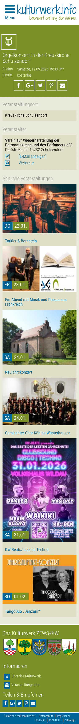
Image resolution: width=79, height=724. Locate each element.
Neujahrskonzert (18, 372)
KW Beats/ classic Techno (26, 549)
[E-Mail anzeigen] (33, 156)
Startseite (40, 720)
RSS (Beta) (55, 720)
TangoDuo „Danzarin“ (23, 611)
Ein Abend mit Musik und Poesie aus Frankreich (36, 302)
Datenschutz (46, 716)
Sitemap (70, 720)
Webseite (26, 163)
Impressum (63, 716)
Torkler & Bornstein (21, 241)
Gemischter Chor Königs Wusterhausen (37, 433)
